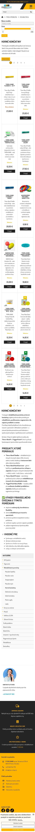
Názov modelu (6, 21)
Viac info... (20, 820)
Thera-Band (9, 85)
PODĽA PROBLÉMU (11, 17)
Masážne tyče (9, 584)
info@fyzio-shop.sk (11, 770)
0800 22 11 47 (24, 2)
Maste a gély (8, 600)
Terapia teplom (9, 580)
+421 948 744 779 (11, 767)
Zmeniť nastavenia (17, 826)
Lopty (6, 604)
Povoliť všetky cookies (18, 829)
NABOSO (9, 254)
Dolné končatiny (9, 596)
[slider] (3, 28)
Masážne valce (9, 576)
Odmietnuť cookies (18, 823)
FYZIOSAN (20, 747)
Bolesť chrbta (6, 59)
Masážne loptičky (10, 572)
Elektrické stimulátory (11, 592)
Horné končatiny (10, 588)
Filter (4, 35)
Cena (3, 26)
